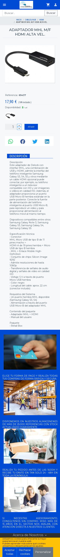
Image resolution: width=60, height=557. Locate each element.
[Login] (55, 5)
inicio (19, 19)
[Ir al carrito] (48, 5)
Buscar (51, 13)
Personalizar (43, 551)
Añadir (31, 126)
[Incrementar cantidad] (19, 125)
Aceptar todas (9, 552)
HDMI (41, 19)
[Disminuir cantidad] (19, 128)
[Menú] (4, 5)
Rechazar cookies (25, 552)
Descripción (18, 156)
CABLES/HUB (30, 19)
